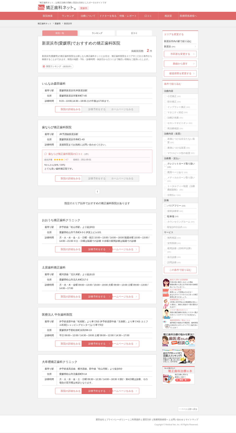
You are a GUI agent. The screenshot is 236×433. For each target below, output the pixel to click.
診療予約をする (97, 250)
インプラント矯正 (176, 107)
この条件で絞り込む (180, 269)
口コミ (148, 15)
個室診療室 (173, 211)
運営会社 (100, 420)
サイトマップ (192, 420)
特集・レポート (128, 15)
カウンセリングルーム (178, 221)
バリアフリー (174, 205)
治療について (88, 15)
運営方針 (147, 420)
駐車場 (170, 216)
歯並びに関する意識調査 (179, 280)
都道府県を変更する (180, 73)
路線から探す (180, 63)
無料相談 (172, 237)
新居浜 (169, 46)
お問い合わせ (177, 420)
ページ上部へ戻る (189, 410)
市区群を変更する (180, 54)
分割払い (172, 195)
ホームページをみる (134, 250)
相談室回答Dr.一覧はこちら (180, 320)
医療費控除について (177, 299)
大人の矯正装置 (175, 290)
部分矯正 (172, 101)
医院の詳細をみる (60, 109)
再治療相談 (173, 128)
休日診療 (172, 257)
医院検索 (48, 15)
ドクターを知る (108, 15)
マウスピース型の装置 (178, 153)
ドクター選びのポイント (179, 310)
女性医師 (172, 243)
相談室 (168, 15)
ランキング (68, 15)
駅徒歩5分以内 (174, 227)
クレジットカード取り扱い (181, 163)
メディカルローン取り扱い (181, 177)
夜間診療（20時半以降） (180, 248)
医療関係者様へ (188, 15)
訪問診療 (172, 262)
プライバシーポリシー (117, 420)
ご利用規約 (135, 420)
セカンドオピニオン (177, 123)
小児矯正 (172, 96)
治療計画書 (173, 117)
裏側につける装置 (176, 147)
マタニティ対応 (175, 112)
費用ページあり (175, 172)
